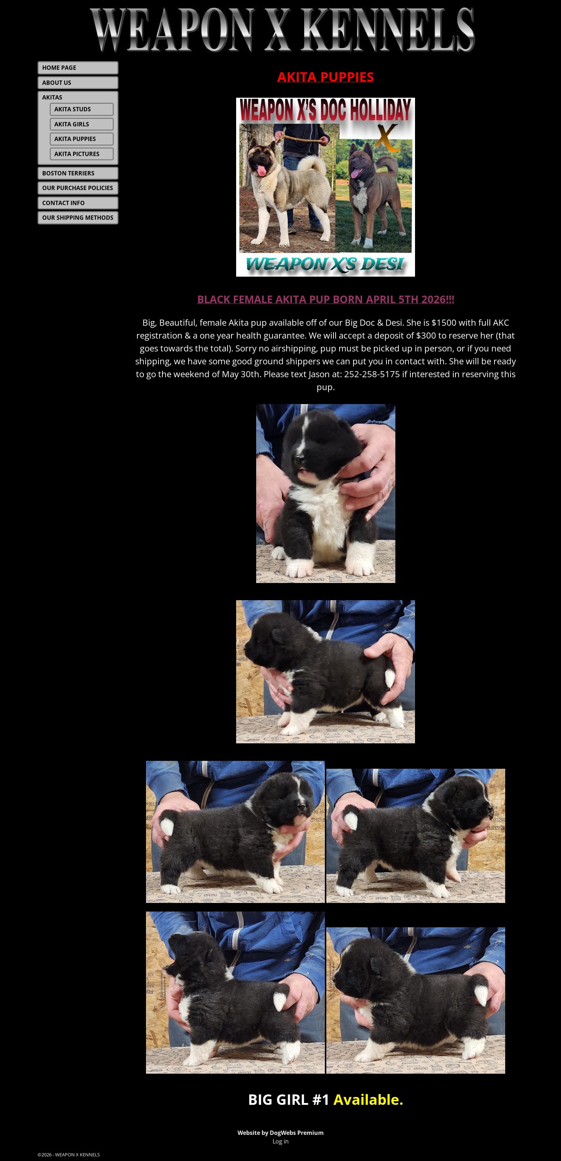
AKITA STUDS (72, 109)
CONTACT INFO (63, 203)
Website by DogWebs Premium (281, 1133)
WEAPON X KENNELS (77, 1154)
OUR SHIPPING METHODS (77, 218)
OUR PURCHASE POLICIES (77, 188)
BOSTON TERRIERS (68, 173)
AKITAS (52, 97)
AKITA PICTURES (76, 154)
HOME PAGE (59, 68)
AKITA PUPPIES (75, 139)
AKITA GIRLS (71, 124)
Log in (281, 1141)
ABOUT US (56, 83)
